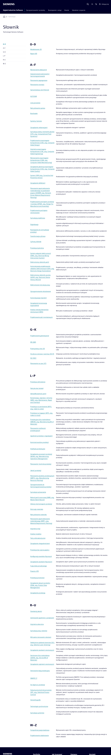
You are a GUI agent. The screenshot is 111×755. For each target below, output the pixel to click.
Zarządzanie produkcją (37, 593)
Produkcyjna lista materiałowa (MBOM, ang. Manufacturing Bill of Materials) (42, 422)
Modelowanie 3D (36, 49)
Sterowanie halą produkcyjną (40, 671)
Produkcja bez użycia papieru (39, 550)
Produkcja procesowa (37, 578)
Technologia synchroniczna (39, 706)
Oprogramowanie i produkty (35, 10)
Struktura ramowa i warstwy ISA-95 (42, 354)
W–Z (4, 63)
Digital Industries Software (13, 10)
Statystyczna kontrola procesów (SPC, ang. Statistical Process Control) (41, 692)
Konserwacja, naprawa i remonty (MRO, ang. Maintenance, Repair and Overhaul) (41, 400)
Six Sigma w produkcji (37, 685)
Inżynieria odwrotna (37, 624)
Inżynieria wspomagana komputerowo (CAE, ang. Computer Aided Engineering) (42, 151)
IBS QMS (33, 342)
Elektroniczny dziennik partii (39, 262)
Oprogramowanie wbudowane (40, 291)
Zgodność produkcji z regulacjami (41, 436)
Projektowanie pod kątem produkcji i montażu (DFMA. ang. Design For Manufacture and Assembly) (42, 204)
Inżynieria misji (35, 529)
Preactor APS (34, 571)
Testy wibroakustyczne (37, 538)
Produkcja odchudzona (37, 382)
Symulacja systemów (37, 713)
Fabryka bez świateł (36, 388)
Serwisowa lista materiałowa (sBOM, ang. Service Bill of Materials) (39, 658)
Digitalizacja (34, 224)
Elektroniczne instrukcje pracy (40, 285)
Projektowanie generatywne (39, 336)
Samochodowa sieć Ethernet (39, 90)
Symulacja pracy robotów (38, 631)
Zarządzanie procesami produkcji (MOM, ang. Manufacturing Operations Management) (41, 456)
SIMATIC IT (33, 678)
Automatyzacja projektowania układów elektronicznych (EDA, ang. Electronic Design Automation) (42, 268)
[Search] (88, 4)
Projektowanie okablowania (39, 735)
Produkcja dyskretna (37, 248)
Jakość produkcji (35, 470)
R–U (4, 60)
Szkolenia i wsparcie (78, 10)
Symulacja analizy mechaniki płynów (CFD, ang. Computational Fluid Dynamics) (42, 134)
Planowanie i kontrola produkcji (40, 464)
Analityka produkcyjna (37, 449)
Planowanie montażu (37, 84)
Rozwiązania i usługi (54, 10)
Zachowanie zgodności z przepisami (42, 618)
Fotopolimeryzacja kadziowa (39, 730)
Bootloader (34, 113)
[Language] (92, 4)
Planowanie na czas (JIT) (38, 363)
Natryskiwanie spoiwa (37, 108)
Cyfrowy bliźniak (35, 241)
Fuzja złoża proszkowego (38, 566)
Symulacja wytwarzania (38, 492)
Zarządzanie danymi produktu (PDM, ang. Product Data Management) (40, 585)
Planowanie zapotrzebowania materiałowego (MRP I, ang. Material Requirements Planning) (41, 521)
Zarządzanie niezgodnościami (40, 543)
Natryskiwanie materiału (38, 514)
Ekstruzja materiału (36, 509)
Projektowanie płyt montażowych (41, 317)
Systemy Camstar (36, 121)
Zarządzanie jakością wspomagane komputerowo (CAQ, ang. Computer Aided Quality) (42, 169)
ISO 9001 (33, 358)
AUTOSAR (33, 96)
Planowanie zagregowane (38, 80)
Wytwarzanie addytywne (38, 70)
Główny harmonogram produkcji (41, 504)
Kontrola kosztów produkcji (39, 442)
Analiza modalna (35, 534)
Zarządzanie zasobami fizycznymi (41, 562)
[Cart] (96, 4)
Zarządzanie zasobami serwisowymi (42, 650)
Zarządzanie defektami (37, 183)
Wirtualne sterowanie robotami (40, 637)
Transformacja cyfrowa (37, 236)
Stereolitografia (35, 700)
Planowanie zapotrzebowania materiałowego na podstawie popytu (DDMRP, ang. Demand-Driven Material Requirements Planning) (40, 192)
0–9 (4, 44)
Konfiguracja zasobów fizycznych (41, 556)
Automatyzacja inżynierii (38, 298)
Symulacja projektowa (37, 218)
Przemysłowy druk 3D (37, 349)
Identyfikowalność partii (38, 394)
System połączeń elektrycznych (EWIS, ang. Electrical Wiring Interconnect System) (40, 255)
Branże (66, 10)
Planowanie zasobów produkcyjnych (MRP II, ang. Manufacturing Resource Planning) (42, 478)
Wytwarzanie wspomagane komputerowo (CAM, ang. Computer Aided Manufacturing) (41, 160)
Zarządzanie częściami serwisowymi (42, 664)
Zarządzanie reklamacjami (38, 127)
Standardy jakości (36, 611)
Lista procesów (35, 103)
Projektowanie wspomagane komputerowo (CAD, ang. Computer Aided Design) (42, 143)
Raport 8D (33, 53)
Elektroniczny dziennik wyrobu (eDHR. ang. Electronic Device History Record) (40, 277)
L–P (4, 56)
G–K (4, 52)
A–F (4, 48)
